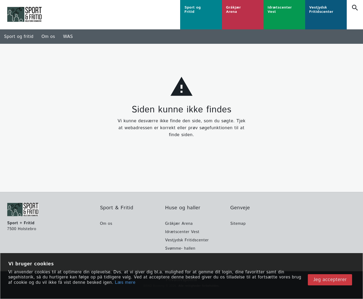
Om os (48, 36)
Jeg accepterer (330, 279)
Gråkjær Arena (179, 223)
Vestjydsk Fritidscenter (187, 240)
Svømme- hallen (180, 248)
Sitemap (238, 223)
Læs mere (125, 283)
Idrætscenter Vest (182, 232)
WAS (68, 36)
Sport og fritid (19, 36)
